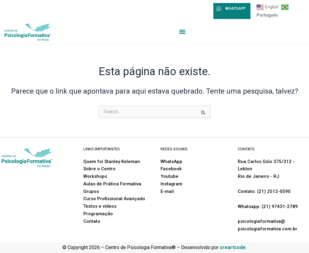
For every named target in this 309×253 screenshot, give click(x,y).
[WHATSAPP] (218, 8)
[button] (182, 32)
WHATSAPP (235, 8)
